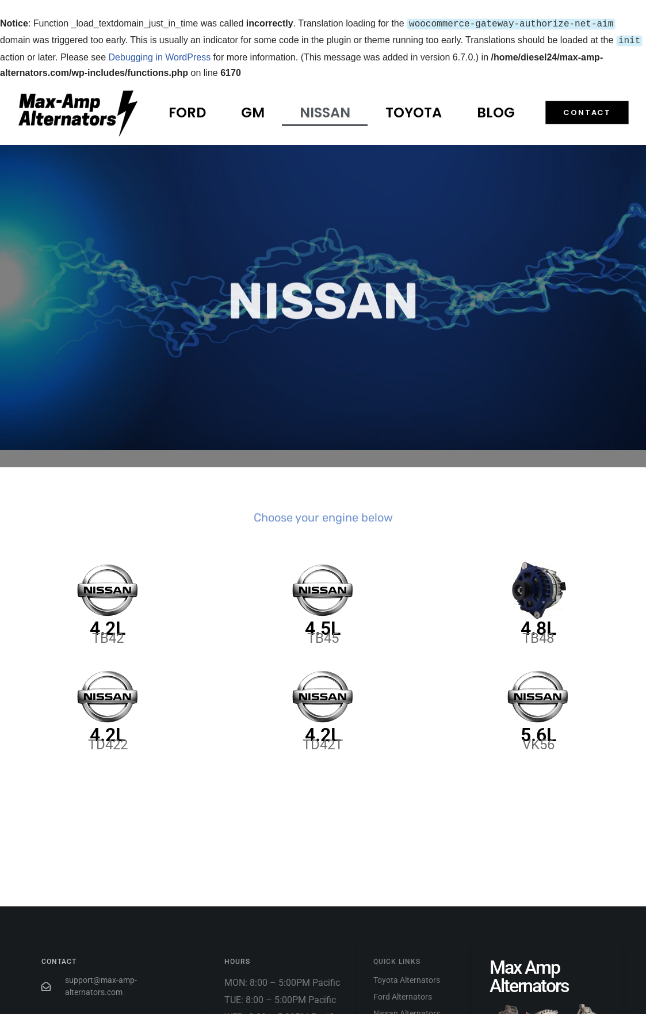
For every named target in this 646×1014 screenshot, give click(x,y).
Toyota (413, 110)
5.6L (538, 733)
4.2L (107, 626)
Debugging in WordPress (160, 55)
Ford (187, 110)
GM (253, 110)
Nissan (325, 110)
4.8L (538, 626)
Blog (496, 110)
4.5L (323, 626)
